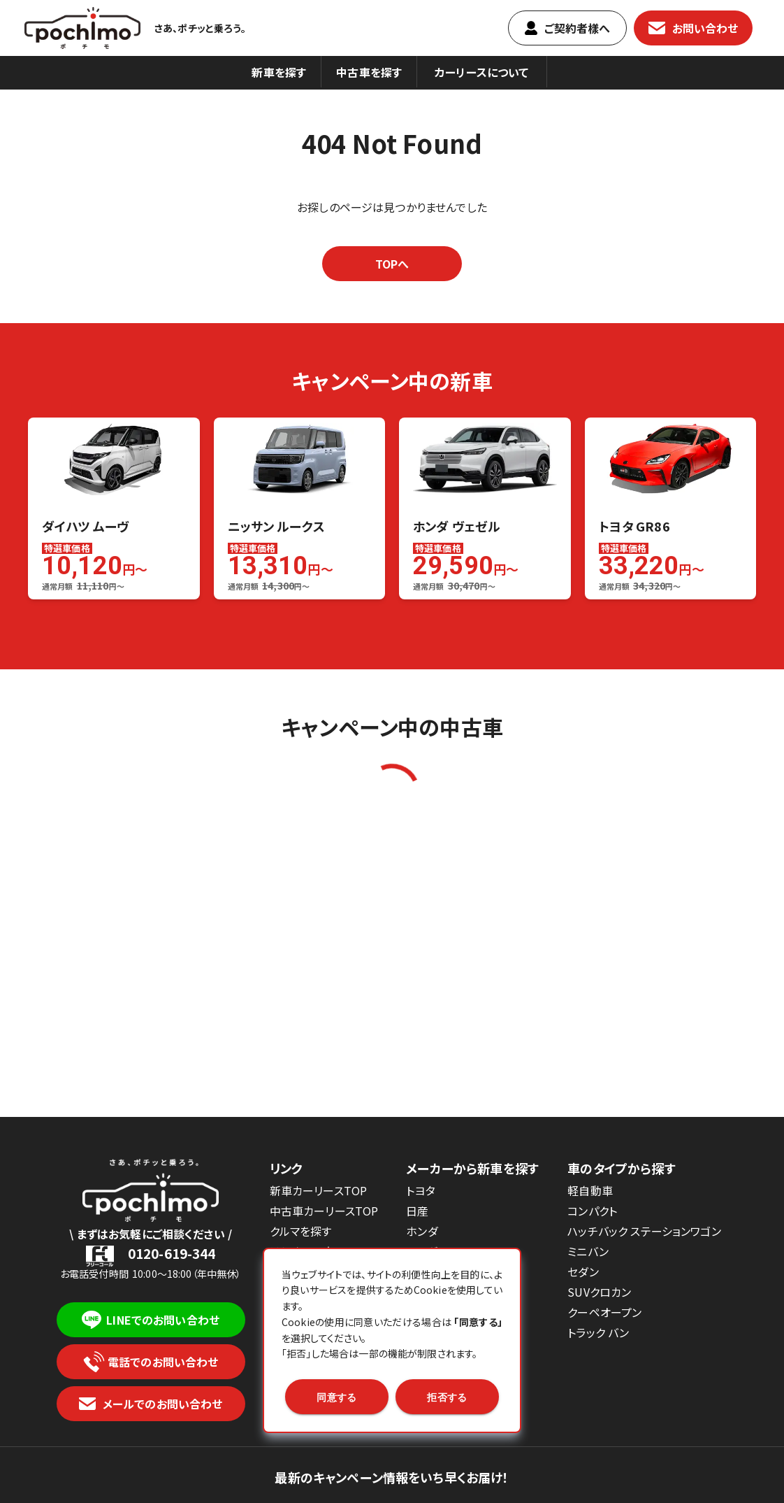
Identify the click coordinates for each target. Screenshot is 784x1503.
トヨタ (420, 1190)
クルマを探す (301, 1231)
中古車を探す (369, 72)
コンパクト (592, 1210)
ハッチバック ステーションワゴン (643, 1231)
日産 (417, 1210)
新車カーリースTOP (319, 1190)
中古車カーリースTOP (324, 1210)
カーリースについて (481, 72)
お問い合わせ (693, 28)
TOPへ (392, 263)
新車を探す (279, 72)
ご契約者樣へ (568, 28)
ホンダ (421, 1231)
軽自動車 (590, 1190)
